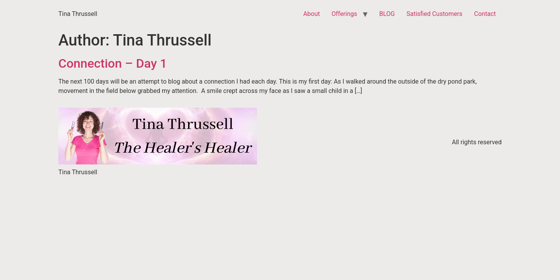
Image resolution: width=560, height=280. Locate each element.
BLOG (387, 14)
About (311, 14)
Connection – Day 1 (112, 63)
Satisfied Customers (434, 14)
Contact (485, 14)
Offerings (344, 14)
